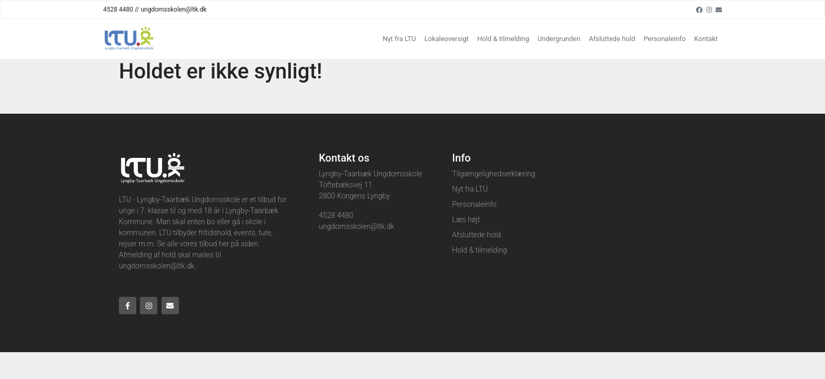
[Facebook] (699, 9)
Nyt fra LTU (399, 39)
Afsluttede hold (612, 39)
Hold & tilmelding (503, 39)
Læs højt (466, 219)
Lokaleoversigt (446, 39)
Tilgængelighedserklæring (493, 173)
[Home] (128, 39)
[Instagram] (709, 9)
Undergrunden (559, 39)
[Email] (719, 9)
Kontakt (706, 39)
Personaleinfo (664, 39)
